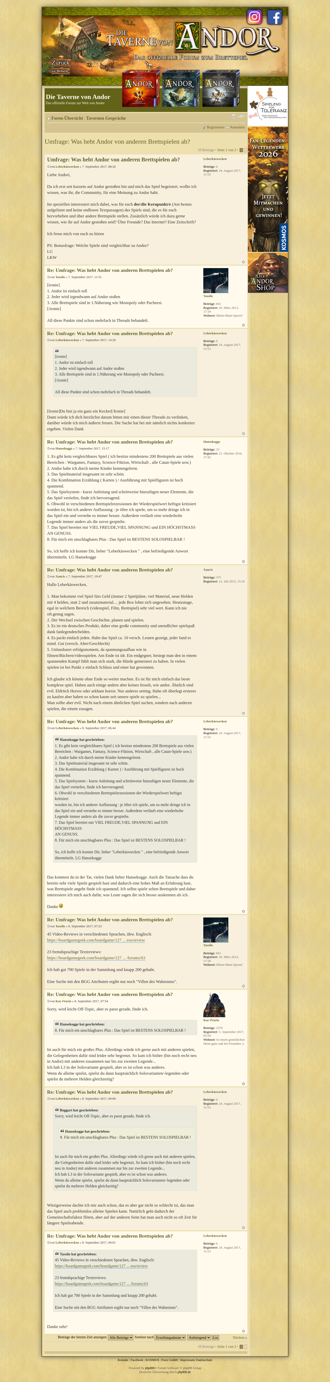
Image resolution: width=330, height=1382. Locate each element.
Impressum (187, 1360)
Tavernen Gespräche (106, 118)
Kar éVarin (63, 1001)
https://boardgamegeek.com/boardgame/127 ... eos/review (96, 940)
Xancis (60, 576)
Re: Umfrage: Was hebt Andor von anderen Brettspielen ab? (110, 270)
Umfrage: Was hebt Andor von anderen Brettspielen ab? (117, 141)
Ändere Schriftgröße (241, 116)
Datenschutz (204, 1360)
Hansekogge (64, 448)
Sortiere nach (160, 1337)
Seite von (226, 150)
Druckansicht (233, 116)
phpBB (149, 1368)
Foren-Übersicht (67, 118)
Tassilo (60, 277)
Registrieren (216, 127)
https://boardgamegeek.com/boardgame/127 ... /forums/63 (96, 957)
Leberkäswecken (67, 166)
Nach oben (243, 262)
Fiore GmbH (169, 1360)
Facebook (136, 1360)
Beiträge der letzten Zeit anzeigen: (95, 1337)
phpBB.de (184, 1372)
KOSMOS (152, 1360)
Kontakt (123, 1360)
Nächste (238, 1338)
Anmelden (237, 127)
